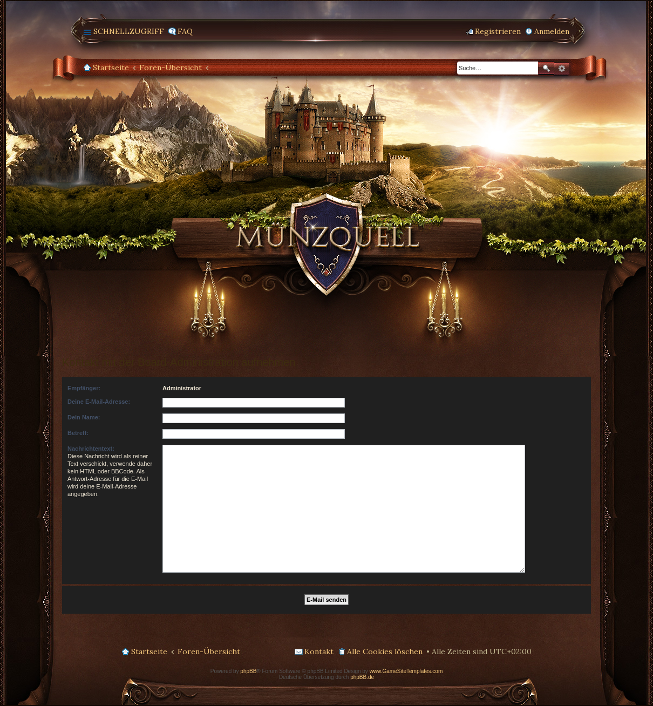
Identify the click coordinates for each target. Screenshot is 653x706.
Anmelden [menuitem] (551, 31)
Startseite (111, 67)
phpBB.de (362, 677)
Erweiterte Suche (561, 69)
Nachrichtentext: (90, 448)
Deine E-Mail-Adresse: (98, 401)
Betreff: (78, 433)
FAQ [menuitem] (185, 31)
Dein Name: (83, 417)
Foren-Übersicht (170, 67)
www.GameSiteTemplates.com (406, 671)
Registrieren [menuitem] (498, 31)
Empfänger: (83, 388)
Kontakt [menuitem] (319, 651)
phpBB (248, 671)
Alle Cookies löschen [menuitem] (385, 651)
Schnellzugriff (128, 31)
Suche (546, 68)
